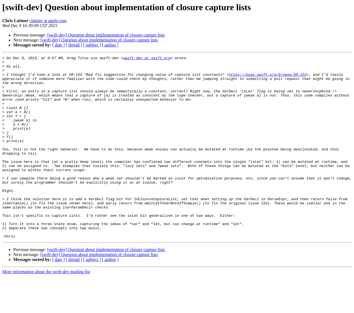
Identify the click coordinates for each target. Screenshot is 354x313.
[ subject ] (92, 45)
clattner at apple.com (48, 20)
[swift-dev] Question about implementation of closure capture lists (106, 35)
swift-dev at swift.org (147, 58)
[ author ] (110, 45)
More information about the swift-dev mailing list (46, 308)
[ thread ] (74, 45)
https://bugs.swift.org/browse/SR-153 (267, 78)
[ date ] (58, 45)
